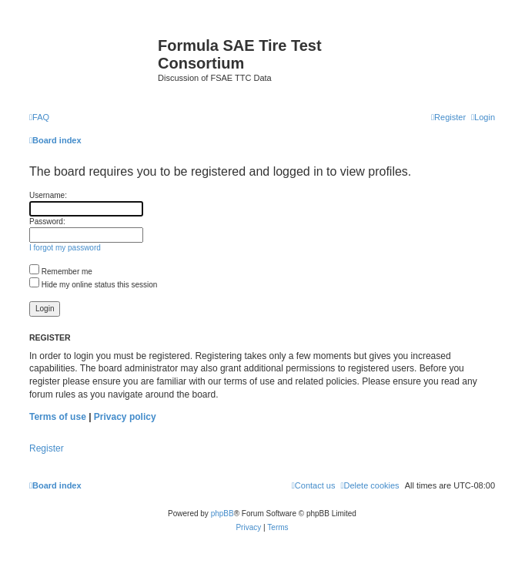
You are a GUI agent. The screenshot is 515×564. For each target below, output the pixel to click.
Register (46, 448)
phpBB (222, 513)
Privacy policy (125, 416)
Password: (47, 221)
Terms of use (57, 416)
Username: (48, 195)
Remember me (60, 271)
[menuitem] (39, 117)
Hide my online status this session (93, 284)
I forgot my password (65, 247)
